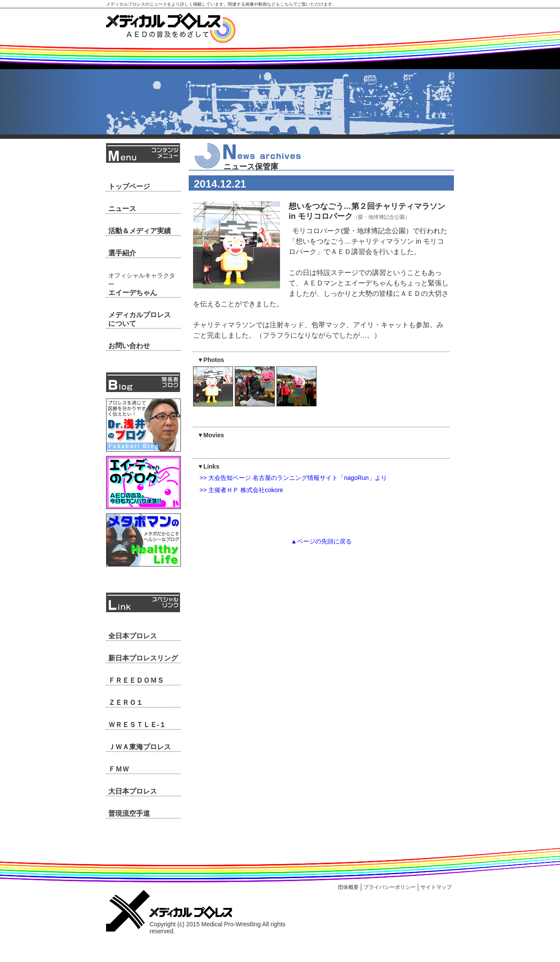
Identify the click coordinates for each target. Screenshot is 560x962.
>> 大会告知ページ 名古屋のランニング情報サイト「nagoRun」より (293, 477)
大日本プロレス (132, 791)
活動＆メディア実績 (139, 231)
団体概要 (348, 887)
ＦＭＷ (118, 769)
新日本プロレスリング (143, 658)
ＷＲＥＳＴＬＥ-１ (137, 724)
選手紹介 (122, 253)
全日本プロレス (132, 636)
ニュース (122, 208)
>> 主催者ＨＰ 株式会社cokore (241, 489)
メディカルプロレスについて (139, 319)
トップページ (129, 186)
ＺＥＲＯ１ (125, 702)
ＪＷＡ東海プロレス (139, 747)
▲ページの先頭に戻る (321, 541)
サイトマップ (436, 887)
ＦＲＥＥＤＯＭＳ (136, 680)
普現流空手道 (129, 813)
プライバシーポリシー (389, 887)
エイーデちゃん (141, 284)
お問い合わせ (129, 345)
